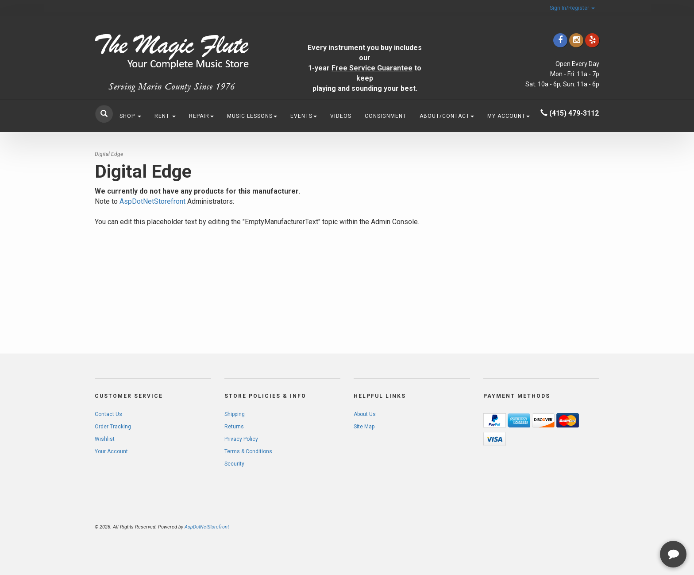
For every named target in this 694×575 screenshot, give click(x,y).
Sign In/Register (572, 8)
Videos (340, 116)
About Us (365, 414)
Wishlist (105, 439)
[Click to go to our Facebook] (560, 40)
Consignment (385, 116)
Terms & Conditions (248, 451)
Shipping (234, 414)
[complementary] (630, 526)
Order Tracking (113, 426)
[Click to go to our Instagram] (576, 40)
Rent (165, 116)
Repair (201, 116)
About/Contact (447, 116)
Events (303, 116)
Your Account (111, 451)
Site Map (364, 426)
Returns (234, 426)
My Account (508, 116)
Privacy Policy (241, 439)
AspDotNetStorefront (152, 201)
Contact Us (108, 414)
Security (234, 464)
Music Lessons (252, 116)
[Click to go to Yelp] (592, 40)
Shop (130, 116)
